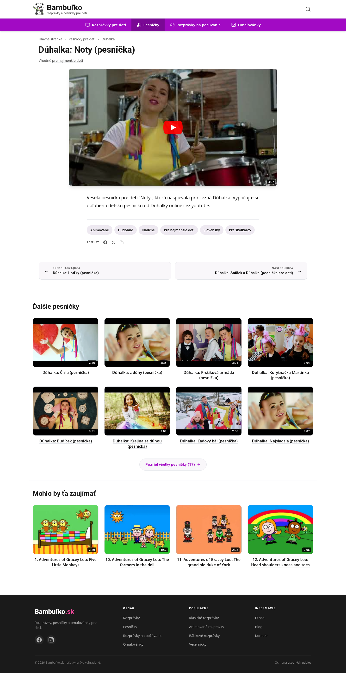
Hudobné (125, 230)
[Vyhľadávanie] (308, 9)
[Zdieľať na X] (113, 242)
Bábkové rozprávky (204, 635)
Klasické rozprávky (204, 618)
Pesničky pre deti (82, 39)
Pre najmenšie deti (179, 230)
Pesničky (130, 626)
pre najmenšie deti (67, 60)
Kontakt (261, 635)
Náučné (148, 230)
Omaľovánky (133, 644)
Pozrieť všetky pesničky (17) (173, 464)
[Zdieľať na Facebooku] (105, 242)
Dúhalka (108, 39)
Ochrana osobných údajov (293, 662)
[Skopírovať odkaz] (121, 242)
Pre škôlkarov (240, 230)
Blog (258, 626)
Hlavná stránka (50, 39)
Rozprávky (131, 618)
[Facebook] (39, 639)
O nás (259, 618)
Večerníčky (197, 644)
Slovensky (212, 230)
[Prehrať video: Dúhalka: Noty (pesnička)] (173, 127)
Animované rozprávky (206, 626)
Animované (99, 230)
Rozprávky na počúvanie (142, 635)
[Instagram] (51, 639)
